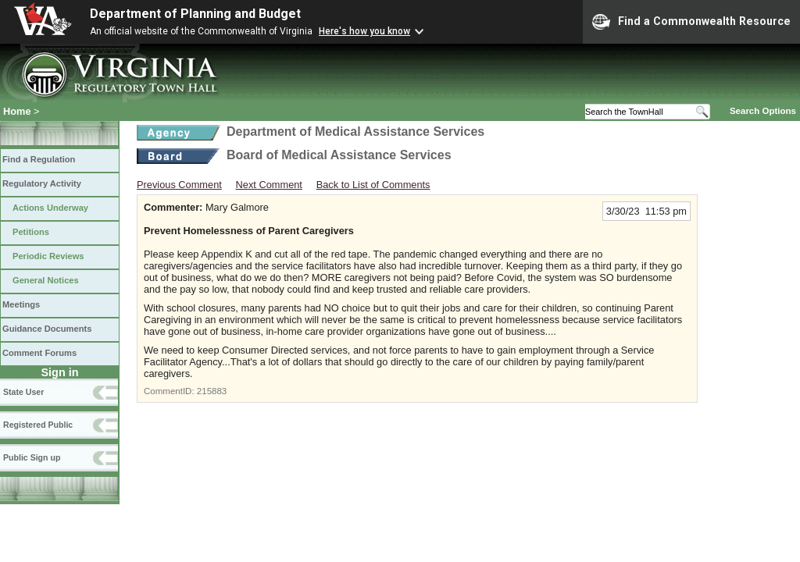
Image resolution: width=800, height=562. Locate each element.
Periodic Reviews (48, 256)
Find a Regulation (38, 159)
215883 (212, 391)
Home (17, 111)
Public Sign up (31, 457)
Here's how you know (364, 31)
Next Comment (269, 184)
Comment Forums (39, 352)
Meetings (21, 304)
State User (23, 392)
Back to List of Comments (373, 184)
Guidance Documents (46, 328)
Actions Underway (50, 207)
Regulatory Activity (41, 183)
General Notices (45, 280)
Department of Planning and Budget (195, 13)
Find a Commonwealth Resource (691, 22)
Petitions (30, 232)
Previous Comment (179, 184)
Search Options (763, 111)
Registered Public (38, 424)
